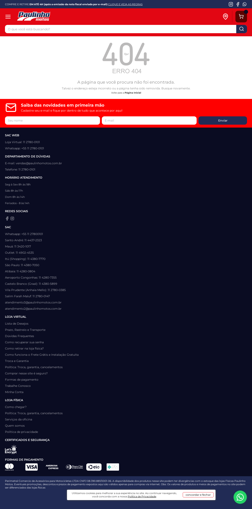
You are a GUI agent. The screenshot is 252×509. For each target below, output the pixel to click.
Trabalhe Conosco (18, 386)
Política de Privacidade (151, 503)
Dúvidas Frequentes (19, 336)
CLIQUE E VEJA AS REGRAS (125, 4)
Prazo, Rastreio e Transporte (25, 330)
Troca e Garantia (17, 361)
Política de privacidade (21, 432)
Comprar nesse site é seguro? (26, 373)
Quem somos (15, 425)
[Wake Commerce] (141, 494)
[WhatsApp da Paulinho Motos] (244, 4)
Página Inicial (133, 92)
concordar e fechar (193, 501)
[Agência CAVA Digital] (122, 494)
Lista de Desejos (16, 323)
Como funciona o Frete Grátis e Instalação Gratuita (42, 355)
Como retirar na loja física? (24, 348)
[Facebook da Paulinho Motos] (237, 4)
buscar (241, 29)
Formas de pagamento (21, 379)
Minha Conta (14, 392)
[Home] (53, 17)
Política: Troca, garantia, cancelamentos (34, 367)
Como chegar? (16, 407)
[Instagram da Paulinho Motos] (231, 4)
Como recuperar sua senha (24, 342)
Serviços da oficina (18, 419)
